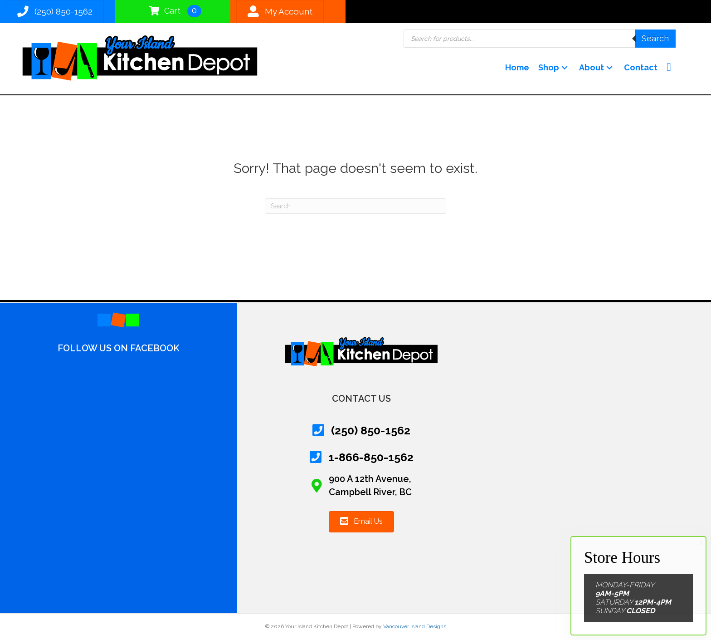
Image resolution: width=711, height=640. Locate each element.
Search (655, 38)
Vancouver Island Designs (414, 626)
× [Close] (701, 543)
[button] (564, 68)
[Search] (355, 206)
